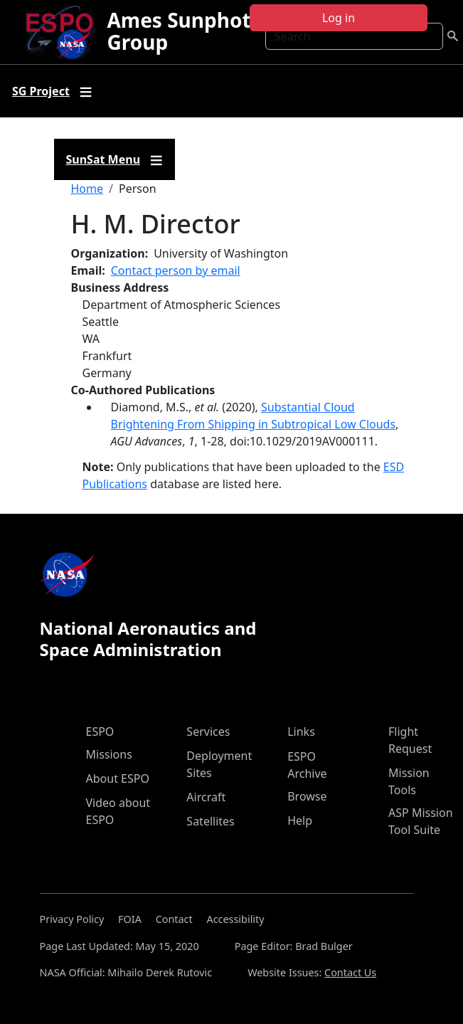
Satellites (210, 821)
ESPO (100, 731)
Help (299, 820)
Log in (338, 18)
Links (301, 731)
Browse (306, 796)
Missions (109, 754)
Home (87, 188)
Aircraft (205, 797)
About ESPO (117, 778)
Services (208, 731)
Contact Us (350, 972)
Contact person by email (175, 270)
